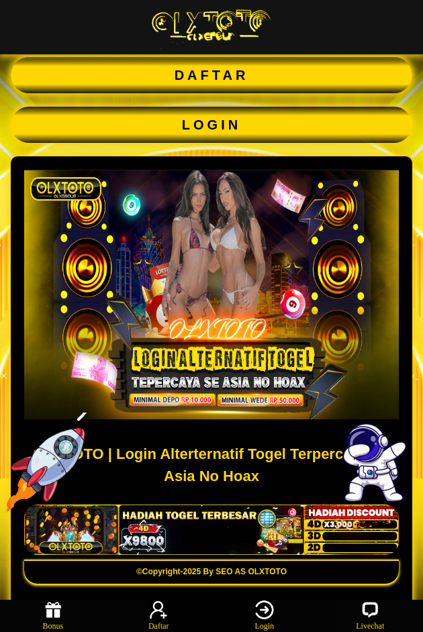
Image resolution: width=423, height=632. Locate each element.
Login (264, 615)
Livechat (370, 615)
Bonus (52, 615)
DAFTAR (212, 75)
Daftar (158, 615)
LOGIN (211, 124)
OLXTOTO (267, 571)
